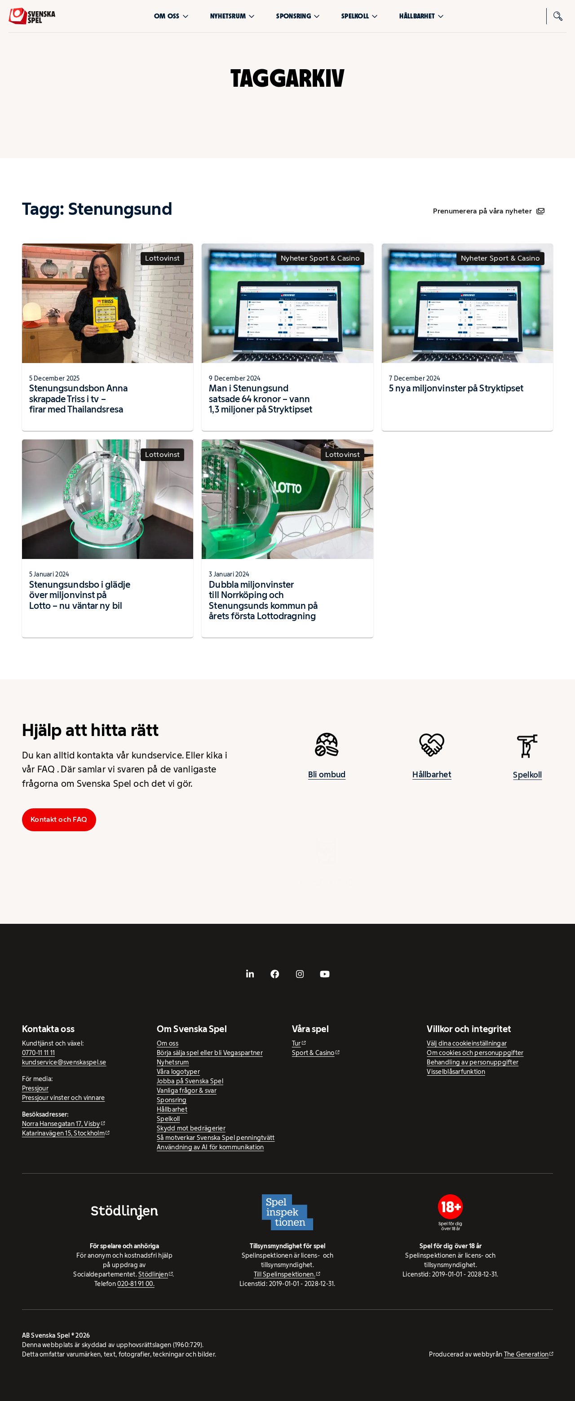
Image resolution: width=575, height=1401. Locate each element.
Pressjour (35, 1088)
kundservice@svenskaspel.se (64, 1062)
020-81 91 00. (136, 1284)
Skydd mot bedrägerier (191, 1128)
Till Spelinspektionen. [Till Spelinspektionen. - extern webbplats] (284, 1274)
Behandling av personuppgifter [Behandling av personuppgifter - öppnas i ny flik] (472, 1062)
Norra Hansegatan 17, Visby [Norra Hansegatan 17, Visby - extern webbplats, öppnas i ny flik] (61, 1124)
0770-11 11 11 (38, 1053)
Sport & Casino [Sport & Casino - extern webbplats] (313, 1053)
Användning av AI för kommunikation (210, 1147)
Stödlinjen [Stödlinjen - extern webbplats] (153, 1274)
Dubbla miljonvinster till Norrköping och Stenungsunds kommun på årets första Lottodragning (263, 600)
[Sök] (558, 16)
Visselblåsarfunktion (456, 1072)
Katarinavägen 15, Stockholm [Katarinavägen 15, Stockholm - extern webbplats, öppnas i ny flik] (63, 1133)
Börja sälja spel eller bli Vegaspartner (210, 1053)
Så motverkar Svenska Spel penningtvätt (215, 1138)
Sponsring (297, 16)
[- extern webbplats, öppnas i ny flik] (250, 974)
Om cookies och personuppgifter (475, 1053)
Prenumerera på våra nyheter (488, 211)
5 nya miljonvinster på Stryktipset (456, 388)
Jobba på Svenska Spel (190, 1081)
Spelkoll (359, 16)
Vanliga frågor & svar (187, 1090)
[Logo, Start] (32, 16)
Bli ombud (326, 782)
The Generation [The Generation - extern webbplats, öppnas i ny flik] (526, 1354)
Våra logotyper (178, 1072)
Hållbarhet (421, 16)
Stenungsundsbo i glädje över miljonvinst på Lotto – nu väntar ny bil (79, 595)
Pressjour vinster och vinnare (63, 1098)
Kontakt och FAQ (59, 819)
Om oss (171, 16)
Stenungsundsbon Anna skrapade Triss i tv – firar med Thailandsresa (78, 399)
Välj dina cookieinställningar (467, 1043)
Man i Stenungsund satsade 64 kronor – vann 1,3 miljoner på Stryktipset (260, 399)
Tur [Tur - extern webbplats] (296, 1043)
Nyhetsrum (232, 16)
